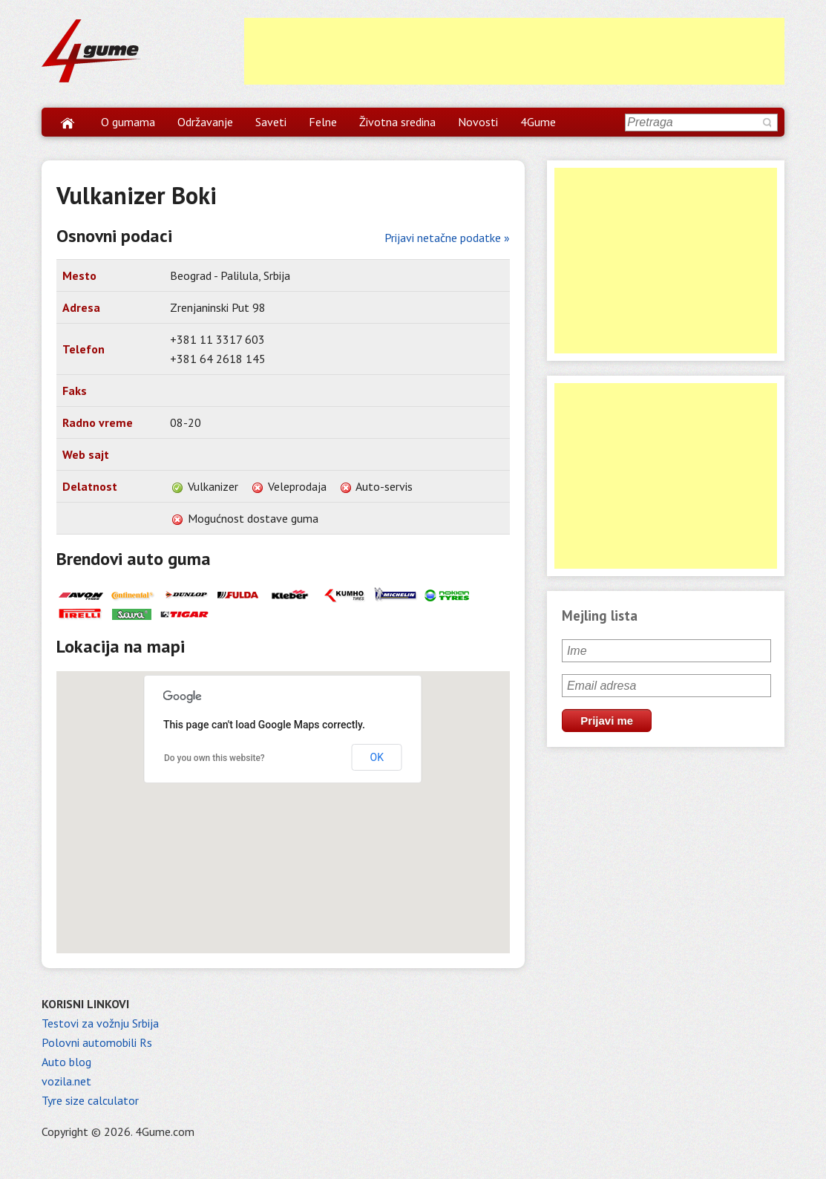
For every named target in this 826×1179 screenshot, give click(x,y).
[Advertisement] (514, 51)
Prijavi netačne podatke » (447, 237)
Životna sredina (397, 121)
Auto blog (66, 1061)
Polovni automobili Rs (97, 1042)
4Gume (538, 121)
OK (377, 757)
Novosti (478, 121)
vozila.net (66, 1081)
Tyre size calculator (90, 1100)
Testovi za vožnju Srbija (100, 1023)
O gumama (128, 121)
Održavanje (205, 121)
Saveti (270, 121)
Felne (323, 121)
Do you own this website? (214, 758)
